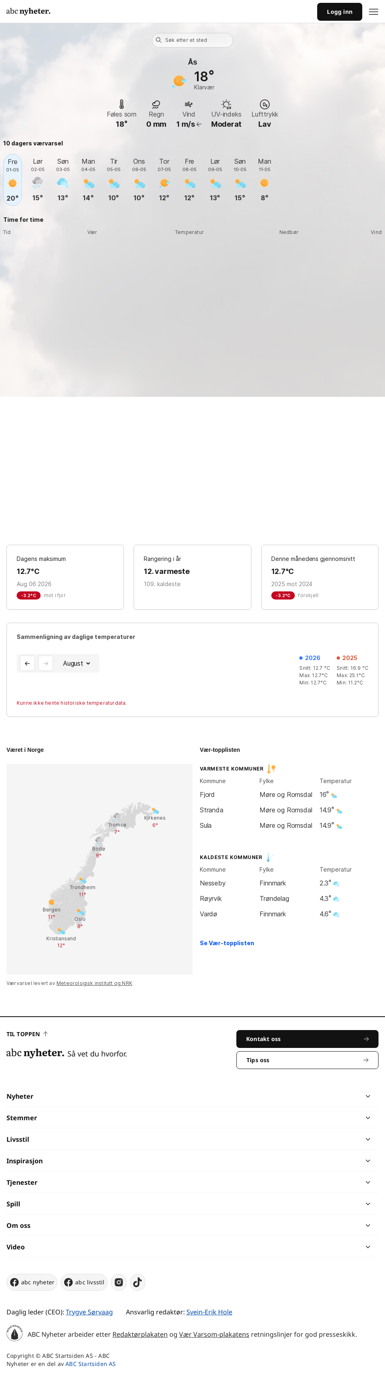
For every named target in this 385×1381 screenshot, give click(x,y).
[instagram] (119, 1282)
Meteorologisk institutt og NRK (94, 983)
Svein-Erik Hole (209, 1311)
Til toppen (27, 1034)
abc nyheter (31, 1282)
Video (15, 1246)
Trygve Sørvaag (89, 1311)
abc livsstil (83, 1282)
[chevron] (280, 1096)
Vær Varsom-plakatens (214, 1334)
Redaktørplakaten (140, 1334)
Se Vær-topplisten (227, 942)
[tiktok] (137, 1282)
